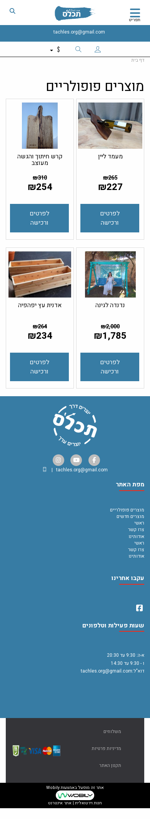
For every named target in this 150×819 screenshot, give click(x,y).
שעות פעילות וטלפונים (113, 626)
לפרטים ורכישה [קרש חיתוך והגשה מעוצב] (39, 218)
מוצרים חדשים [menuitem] (130, 516)
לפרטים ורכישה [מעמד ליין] (110, 218)
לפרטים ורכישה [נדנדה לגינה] (110, 367)
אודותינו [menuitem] (136, 536)
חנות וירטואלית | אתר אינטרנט (75, 803)
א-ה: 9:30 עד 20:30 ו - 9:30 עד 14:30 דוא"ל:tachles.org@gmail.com (112, 667)
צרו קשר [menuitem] (136, 529)
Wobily (53, 787)
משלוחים (112, 731)
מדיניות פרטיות (106, 748)
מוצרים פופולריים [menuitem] (127, 509)
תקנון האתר (110, 765)
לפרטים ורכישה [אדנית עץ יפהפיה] (39, 367)
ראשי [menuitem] (139, 523)
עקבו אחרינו (128, 579)
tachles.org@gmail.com (79, 32)
